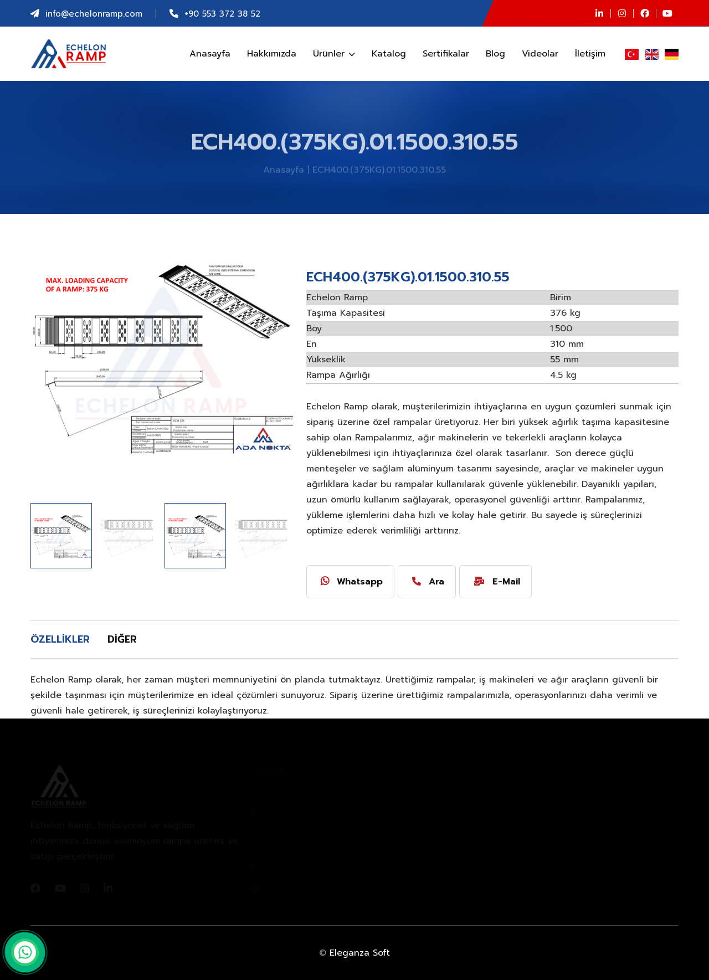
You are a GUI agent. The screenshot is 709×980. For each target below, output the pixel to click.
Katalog (389, 53)
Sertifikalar (446, 53)
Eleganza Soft (360, 953)
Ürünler (334, 53)
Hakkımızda (271, 53)
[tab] (64, 639)
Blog (495, 53)
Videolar (540, 53)
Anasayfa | (286, 171)
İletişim (590, 53)
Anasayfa (209, 53)
